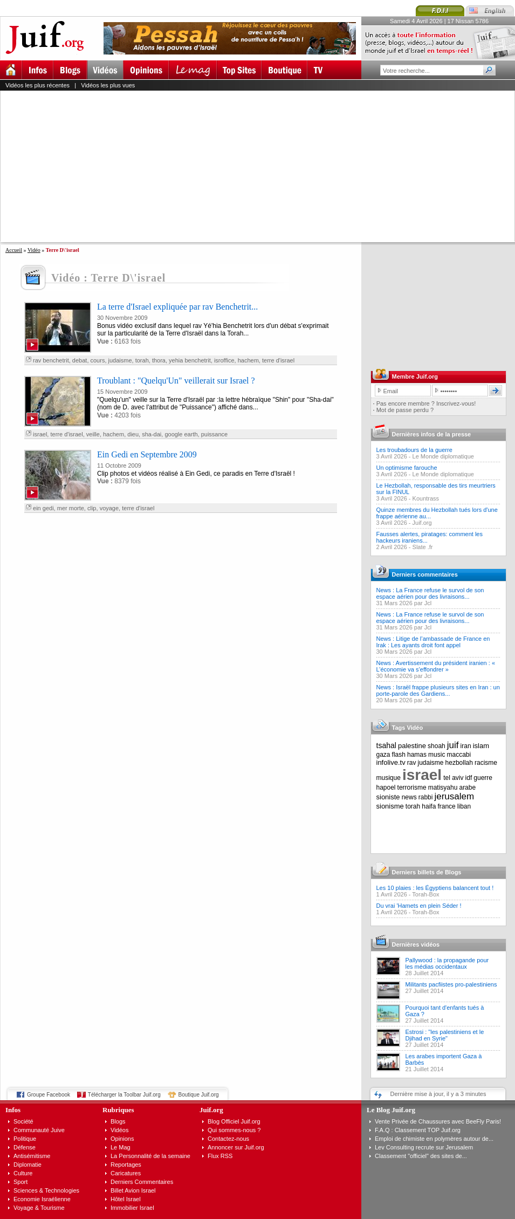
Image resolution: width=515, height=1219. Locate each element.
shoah (436, 746)
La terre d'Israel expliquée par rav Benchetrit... (177, 306)
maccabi (459, 754)
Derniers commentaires (425, 574)
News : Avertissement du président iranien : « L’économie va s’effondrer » (436, 666)
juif (453, 745)
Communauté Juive (39, 1130)
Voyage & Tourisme (39, 1207)
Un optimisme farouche (406, 467)
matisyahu (443, 787)
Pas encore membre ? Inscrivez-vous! (426, 403)
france (446, 806)
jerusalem (454, 796)
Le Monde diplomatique (443, 456)
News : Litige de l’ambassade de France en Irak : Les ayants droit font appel (433, 641)
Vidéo (34, 250)
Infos (12, 1110)
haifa (429, 806)
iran (466, 746)
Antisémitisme (31, 1156)
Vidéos (119, 1130)
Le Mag (121, 1147)
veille (93, 434)
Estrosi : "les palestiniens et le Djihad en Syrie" (445, 1035)
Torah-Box (425, 894)
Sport (20, 1182)
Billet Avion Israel (133, 1190)
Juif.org (422, 522)
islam (481, 746)
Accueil (13, 250)
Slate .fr (423, 547)
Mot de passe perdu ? (405, 410)
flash (399, 754)
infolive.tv (391, 762)
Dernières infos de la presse (431, 434)
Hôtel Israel (126, 1199)
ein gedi (43, 508)
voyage (109, 508)
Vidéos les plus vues (108, 85)
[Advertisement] (207, 166)
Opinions (122, 1138)
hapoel (386, 787)
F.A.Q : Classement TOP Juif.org (418, 1130)
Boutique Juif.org (198, 1095)
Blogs (118, 1121)
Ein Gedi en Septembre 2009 (147, 454)
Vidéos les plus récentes (37, 85)
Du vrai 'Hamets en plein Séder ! (419, 905)
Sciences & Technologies (46, 1190)
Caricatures (126, 1173)
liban (464, 806)
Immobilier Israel (132, 1207)
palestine (412, 746)
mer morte (70, 508)
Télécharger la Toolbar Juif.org (124, 1095)
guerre (482, 778)
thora (159, 360)
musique (388, 778)
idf (468, 778)
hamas (417, 754)
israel (40, 434)
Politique (24, 1138)
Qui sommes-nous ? (234, 1130)
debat (79, 360)
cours (98, 360)
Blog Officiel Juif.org (234, 1121)
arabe (467, 787)
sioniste (388, 797)
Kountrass (426, 498)
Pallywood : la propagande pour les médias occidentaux (447, 963)
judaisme (120, 360)
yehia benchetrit (190, 360)
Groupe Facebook (48, 1095)
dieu (133, 434)
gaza (383, 754)
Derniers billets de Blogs (427, 872)
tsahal (386, 745)
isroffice (224, 360)
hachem (248, 360)
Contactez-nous (228, 1138)
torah (142, 360)
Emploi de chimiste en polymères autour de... (434, 1138)
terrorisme (412, 787)
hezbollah (459, 762)
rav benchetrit (51, 360)
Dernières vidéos (416, 944)
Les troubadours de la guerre (414, 450)
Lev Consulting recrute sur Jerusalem (424, 1147)
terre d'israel (278, 360)
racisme (486, 762)
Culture (22, 1173)
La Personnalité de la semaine (150, 1156)
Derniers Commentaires (142, 1182)
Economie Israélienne (42, 1199)
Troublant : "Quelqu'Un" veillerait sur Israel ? (176, 380)
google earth (180, 434)
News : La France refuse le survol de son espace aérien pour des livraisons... (430, 593)
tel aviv (453, 778)
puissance (214, 434)
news (409, 797)
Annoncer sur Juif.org (236, 1147)
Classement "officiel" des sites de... (421, 1156)
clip (92, 508)
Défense (24, 1147)
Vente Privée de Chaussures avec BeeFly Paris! (438, 1121)
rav (411, 762)
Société (23, 1121)
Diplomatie (27, 1164)
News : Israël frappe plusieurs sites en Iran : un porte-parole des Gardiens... (438, 690)
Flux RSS (220, 1156)
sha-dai (151, 434)
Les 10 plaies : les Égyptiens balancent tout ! (435, 888)
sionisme (390, 806)
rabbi (425, 797)
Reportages (126, 1164)
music (436, 754)
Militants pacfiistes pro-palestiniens (451, 984)
